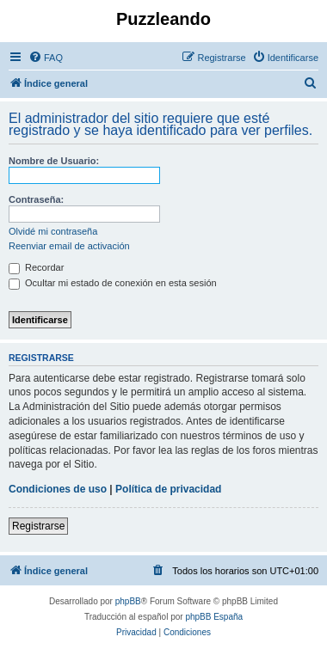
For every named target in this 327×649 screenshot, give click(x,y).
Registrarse (38, 526)
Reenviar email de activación (69, 246)
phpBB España (214, 616)
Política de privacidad (168, 489)
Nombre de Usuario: (54, 161)
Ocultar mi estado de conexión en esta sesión (113, 283)
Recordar (36, 267)
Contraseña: (36, 199)
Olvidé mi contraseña (53, 231)
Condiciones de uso (58, 489)
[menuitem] (45, 57)
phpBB (128, 601)
